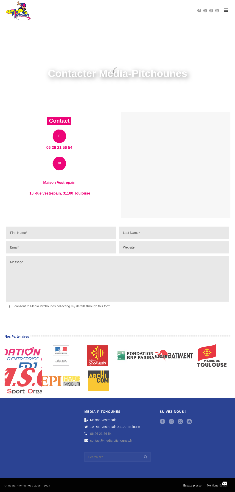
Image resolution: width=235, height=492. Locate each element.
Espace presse (192, 485)
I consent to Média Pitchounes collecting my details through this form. (62, 306)
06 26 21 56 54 (101, 433)
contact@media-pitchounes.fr (111, 440)
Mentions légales (217, 485)
